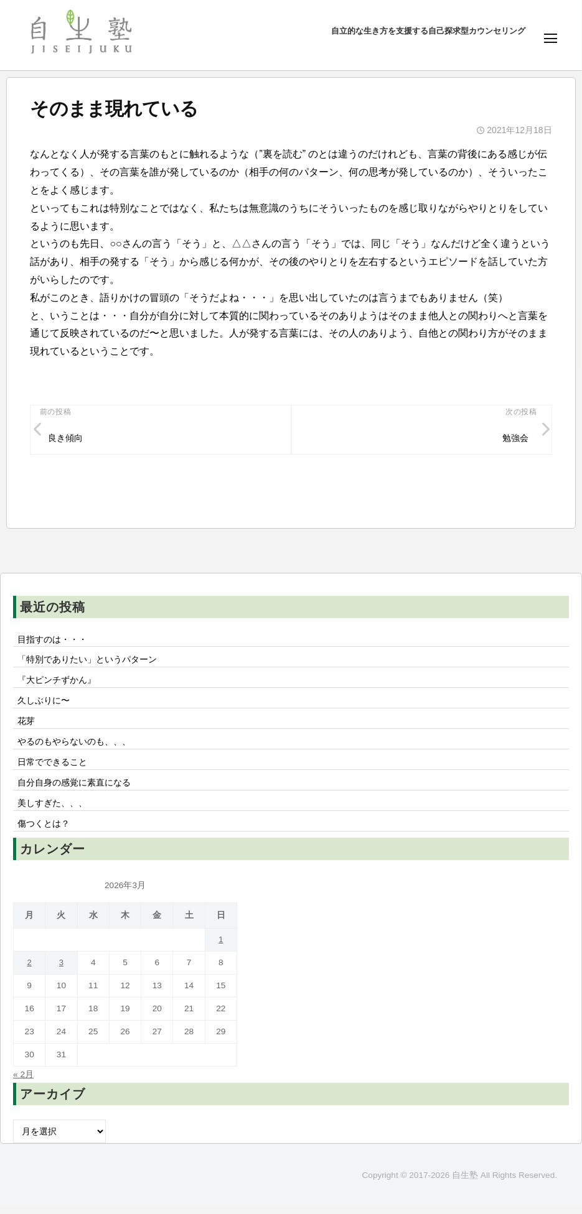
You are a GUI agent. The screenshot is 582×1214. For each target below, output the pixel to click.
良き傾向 (66, 439)
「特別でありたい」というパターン (87, 662)
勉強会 (515, 439)
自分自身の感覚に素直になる (74, 789)
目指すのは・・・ (52, 641)
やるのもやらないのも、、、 (74, 747)
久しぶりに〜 (43, 705)
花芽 (26, 726)
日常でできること (52, 768)
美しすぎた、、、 (52, 810)
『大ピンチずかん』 (56, 683)
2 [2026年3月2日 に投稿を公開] (29, 970)
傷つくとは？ (43, 831)
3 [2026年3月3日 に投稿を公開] (61, 970)
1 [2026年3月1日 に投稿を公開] (220, 947)
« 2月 (23, 1082)
